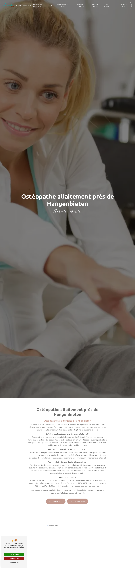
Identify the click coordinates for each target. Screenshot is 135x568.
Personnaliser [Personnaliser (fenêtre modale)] (14, 563)
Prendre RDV (123, 5)
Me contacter (107, 5)
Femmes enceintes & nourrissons (63, 5)
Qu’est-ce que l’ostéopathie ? (37, 5)
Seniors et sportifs (95, 5)
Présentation (27, 5)
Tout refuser (14, 559)
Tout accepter (14, 554)
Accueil (18, 5)
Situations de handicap (81, 5)
